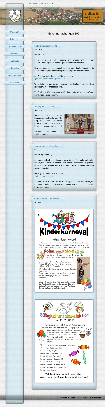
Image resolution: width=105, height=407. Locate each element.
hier (39, 134)
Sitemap (63, 397)
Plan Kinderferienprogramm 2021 (51, 78)
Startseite (33, 3)
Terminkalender (14, 75)
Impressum (84, 397)
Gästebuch (14, 82)
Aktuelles (17, 68)
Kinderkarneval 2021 (45, 176)
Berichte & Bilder (15, 46)
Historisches (14, 39)
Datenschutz (97, 397)
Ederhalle (15, 61)
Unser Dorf (14, 32)
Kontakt (73, 397)
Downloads (14, 53)
